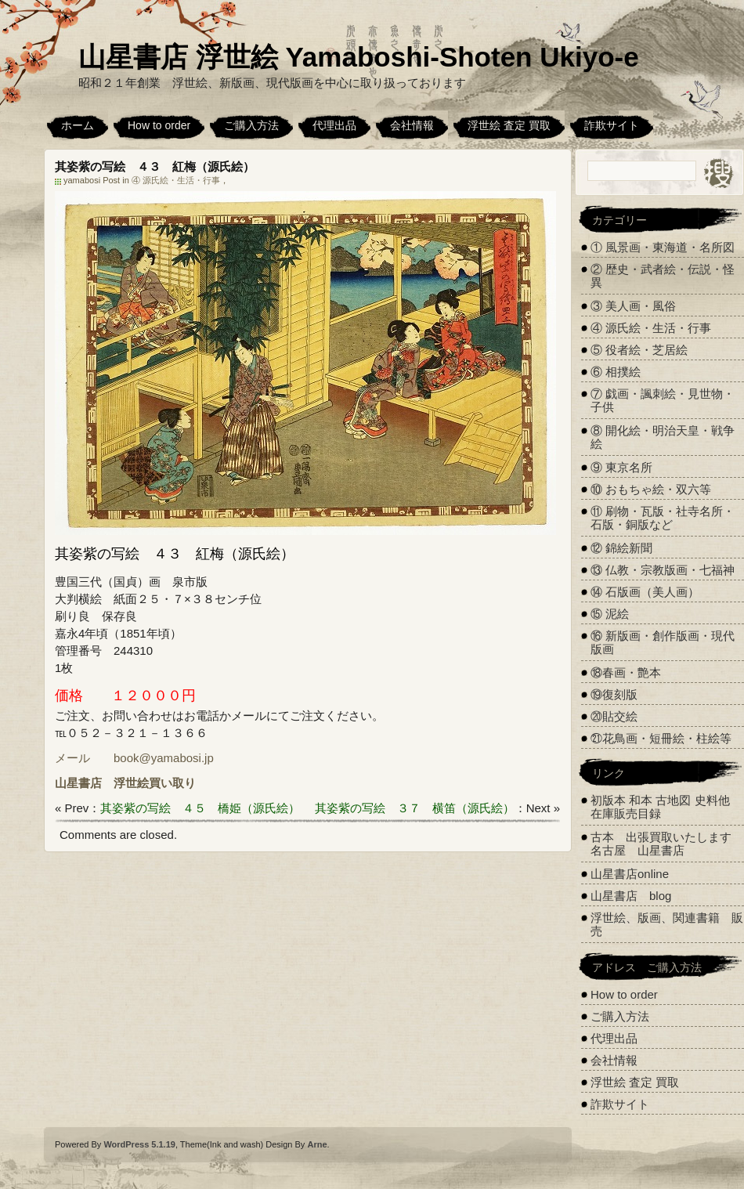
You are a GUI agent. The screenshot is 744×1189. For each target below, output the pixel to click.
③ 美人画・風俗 (633, 306)
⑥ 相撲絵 (616, 371)
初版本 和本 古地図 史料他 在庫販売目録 (660, 806)
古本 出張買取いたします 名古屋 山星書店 (667, 843)
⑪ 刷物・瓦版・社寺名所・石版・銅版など (663, 517)
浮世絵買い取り (155, 783)
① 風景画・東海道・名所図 (663, 247)
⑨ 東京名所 (621, 467)
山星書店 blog (631, 895)
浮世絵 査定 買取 (509, 125)
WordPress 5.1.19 (139, 1144)
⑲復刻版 (614, 694)
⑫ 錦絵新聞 (621, 548)
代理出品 (334, 125)
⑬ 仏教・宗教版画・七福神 (663, 569)
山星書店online (630, 873)
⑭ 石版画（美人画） (645, 591)
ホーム (77, 125)
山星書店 (78, 783)
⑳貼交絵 (614, 716)
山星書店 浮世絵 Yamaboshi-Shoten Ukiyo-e (358, 57)
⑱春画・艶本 (626, 672)
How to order (159, 125)
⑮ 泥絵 (610, 613)
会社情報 (412, 125)
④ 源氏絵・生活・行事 (176, 180)
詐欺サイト (611, 125)
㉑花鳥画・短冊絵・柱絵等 (661, 738)
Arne (317, 1144)
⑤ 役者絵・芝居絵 (639, 349)
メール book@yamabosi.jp (134, 757)
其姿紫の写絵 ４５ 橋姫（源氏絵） (200, 808)
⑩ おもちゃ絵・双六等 (651, 489)
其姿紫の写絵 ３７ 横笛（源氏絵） (415, 808)
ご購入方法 (251, 125)
